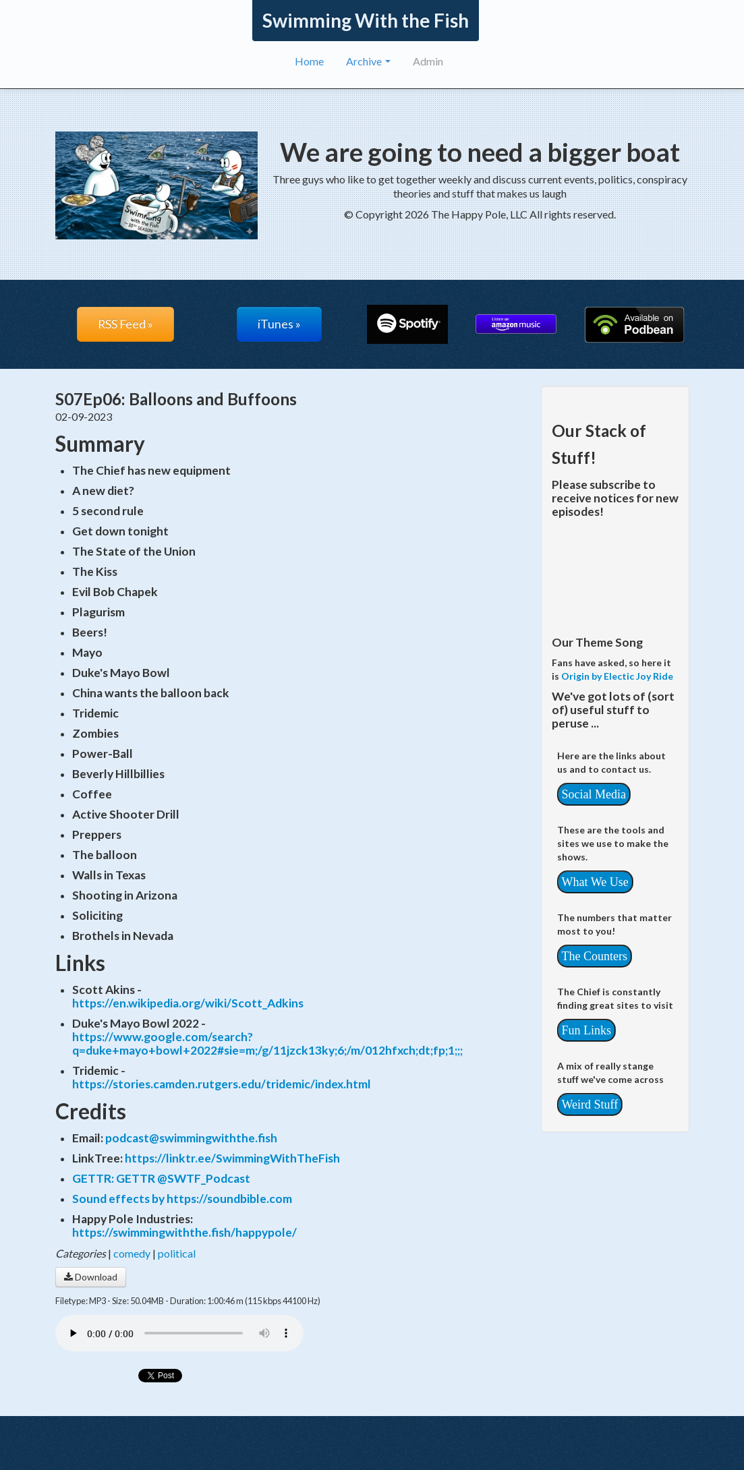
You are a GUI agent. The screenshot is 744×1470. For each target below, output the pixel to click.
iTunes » (279, 324)
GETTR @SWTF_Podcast (183, 1178)
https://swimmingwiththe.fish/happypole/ (184, 1232)
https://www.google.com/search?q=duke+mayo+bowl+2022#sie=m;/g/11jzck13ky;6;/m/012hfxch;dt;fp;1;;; (267, 1043)
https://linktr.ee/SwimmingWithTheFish (232, 1158)
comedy (131, 1253)
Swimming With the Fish (365, 20)
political (177, 1253)
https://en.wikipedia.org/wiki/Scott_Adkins (188, 1003)
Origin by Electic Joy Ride (617, 676)
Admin (428, 61)
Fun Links (587, 1030)
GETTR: (94, 1178)
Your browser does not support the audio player (179, 1333)
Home (309, 61)
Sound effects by (119, 1199)
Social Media (594, 794)
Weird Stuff (590, 1104)
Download (90, 1277)
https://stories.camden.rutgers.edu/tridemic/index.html (221, 1084)
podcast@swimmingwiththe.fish (191, 1138)
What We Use (595, 882)
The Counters (594, 956)
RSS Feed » (125, 324)
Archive (368, 61)
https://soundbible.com (229, 1199)
